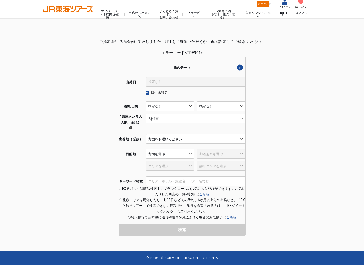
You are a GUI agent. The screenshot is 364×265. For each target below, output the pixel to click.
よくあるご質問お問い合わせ (168, 14)
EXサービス (193, 14)
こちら (204, 194)
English (283, 14)
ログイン (263, 4)
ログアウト (301, 14)
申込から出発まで (140, 14)
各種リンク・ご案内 (258, 14)
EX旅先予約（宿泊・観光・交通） (222, 14)
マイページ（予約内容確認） (109, 14)
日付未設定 (159, 92)
